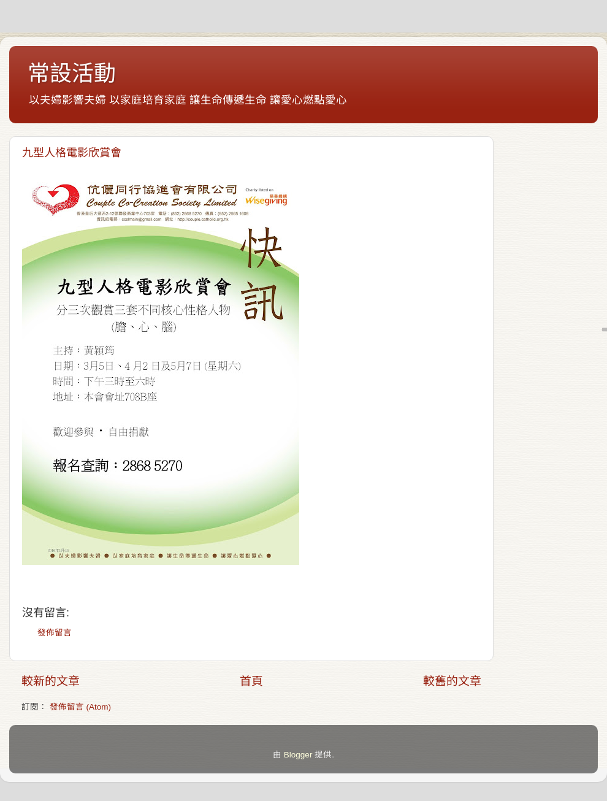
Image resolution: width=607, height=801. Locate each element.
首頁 (251, 681)
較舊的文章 (452, 681)
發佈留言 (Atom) (80, 706)
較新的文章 (50, 681)
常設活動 (72, 73)
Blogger (298, 754)
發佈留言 (54, 632)
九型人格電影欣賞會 (71, 153)
